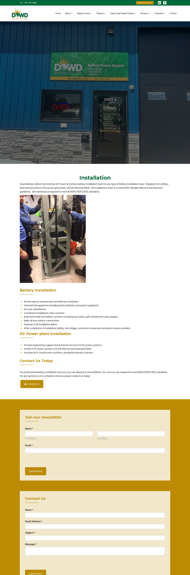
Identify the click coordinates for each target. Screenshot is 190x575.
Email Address (33, 521)
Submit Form (35, 471)
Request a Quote (144, 3)
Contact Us (33, 384)
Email (29, 445)
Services (145, 13)
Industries (159, 13)
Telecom (100, 13)
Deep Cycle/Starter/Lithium (122, 13)
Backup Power (83, 13)
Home (58, 13)
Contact (173, 13)
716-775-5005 (30, 3)
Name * (29, 428)
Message (31, 544)
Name (29, 510)
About (68, 13)
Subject (30, 532)
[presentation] (45, 460)
